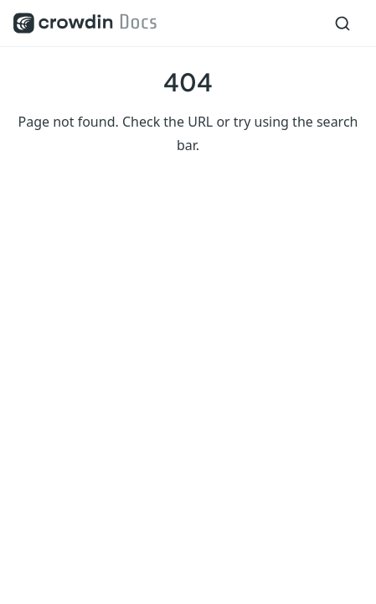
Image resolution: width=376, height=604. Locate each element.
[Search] (342, 23)
